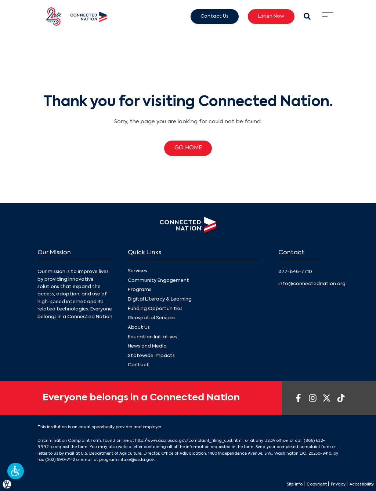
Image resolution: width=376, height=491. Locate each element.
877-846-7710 (295, 271)
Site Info (280, 483)
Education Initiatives (152, 336)
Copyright (306, 483)
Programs (139, 289)
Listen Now (271, 16)
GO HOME (188, 147)
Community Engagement (158, 280)
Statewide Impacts (151, 355)
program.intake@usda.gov (126, 459)
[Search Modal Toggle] (307, 16)
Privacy (331, 483)
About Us (139, 327)
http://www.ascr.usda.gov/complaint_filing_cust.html (189, 440)
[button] (15, 471)
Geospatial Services (152, 318)
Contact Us (214, 16)
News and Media (147, 346)
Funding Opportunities (155, 308)
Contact (138, 365)
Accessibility (359, 483)
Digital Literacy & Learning (160, 299)
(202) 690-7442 (60, 459)
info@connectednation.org (312, 283)
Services (137, 271)
